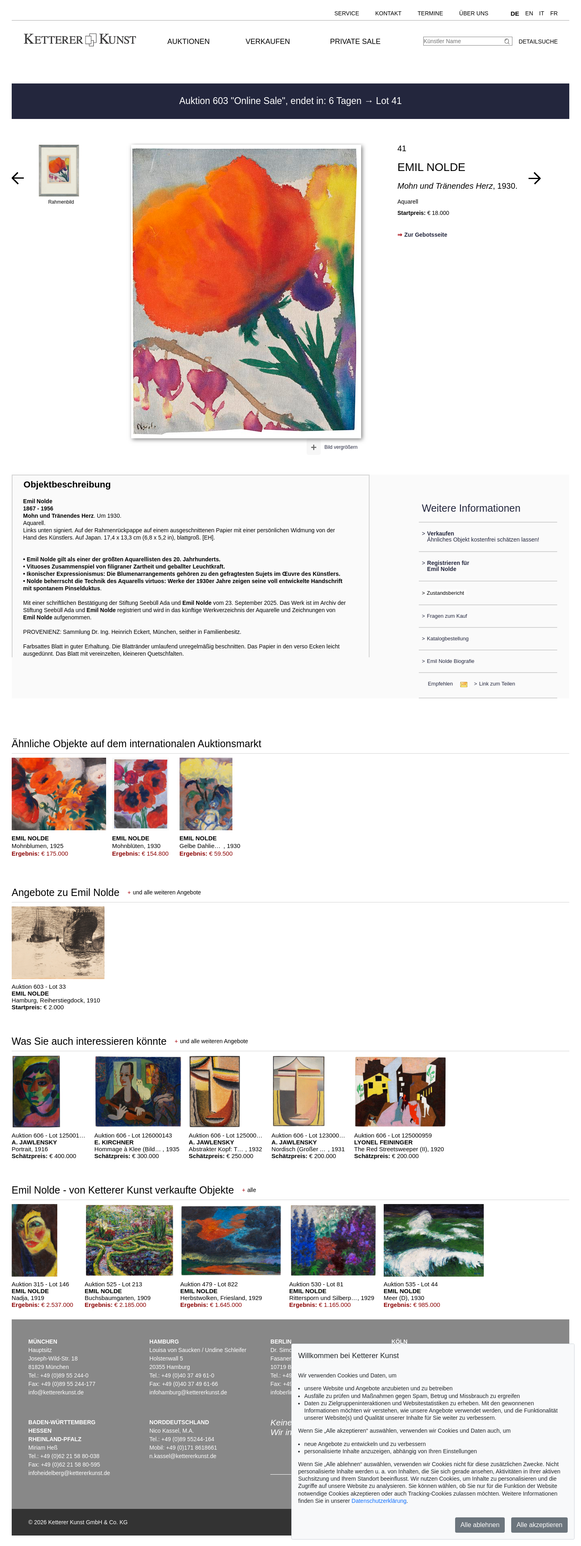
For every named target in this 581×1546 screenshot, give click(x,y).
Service (346, 13)
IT (541, 13)
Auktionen (188, 42)
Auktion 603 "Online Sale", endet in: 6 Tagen (271, 101)
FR (554, 13)
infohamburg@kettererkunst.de (188, 1392)
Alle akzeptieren (539, 1524)
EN (529, 13)
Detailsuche (538, 41)
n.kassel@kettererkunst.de (182, 1456)
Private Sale (355, 42)
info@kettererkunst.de (56, 1392)
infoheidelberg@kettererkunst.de (69, 1473)
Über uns (473, 13)
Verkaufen (268, 42)
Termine (430, 13)
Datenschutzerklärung (378, 1501)
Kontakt (388, 13)
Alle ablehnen (479, 1524)
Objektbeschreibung (67, 484)
